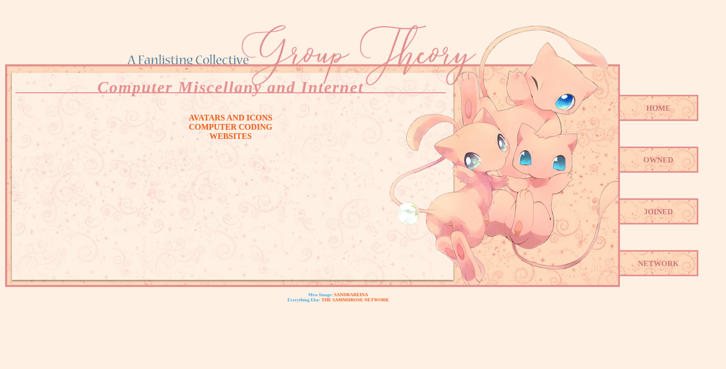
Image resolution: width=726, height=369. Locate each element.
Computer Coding (230, 126)
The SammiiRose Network (355, 299)
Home (658, 108)
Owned (658, 160)
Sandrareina (351, 294)
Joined (658, 212)
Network (658, 263)
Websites (231, 136)
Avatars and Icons (230, 117)
